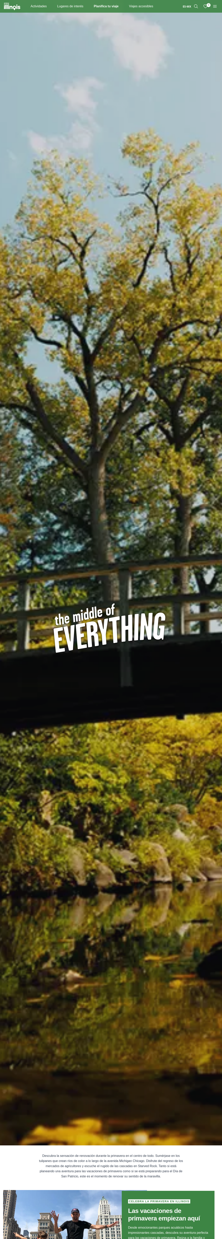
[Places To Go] (86, 6)
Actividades (39, 6)
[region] (196, 6)
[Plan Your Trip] (121, 6)
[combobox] (187, 6)
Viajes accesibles (141, 6)
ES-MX (187, 6)
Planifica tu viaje (106, 6)
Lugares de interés (70, 6)
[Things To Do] (50, 6)
